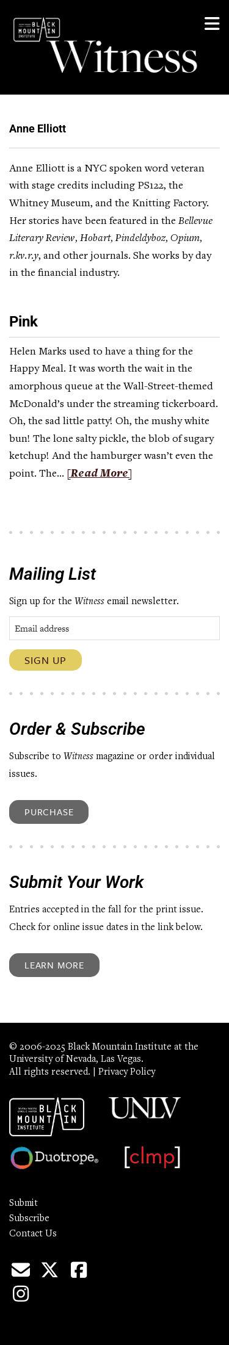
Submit (23, 1203)
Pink (23, 321)
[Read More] (100, 474)
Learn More (54, 965)
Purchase (48, 811)
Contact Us (33, 1234)
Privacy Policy (126, 1072)
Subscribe (29, 1219)
